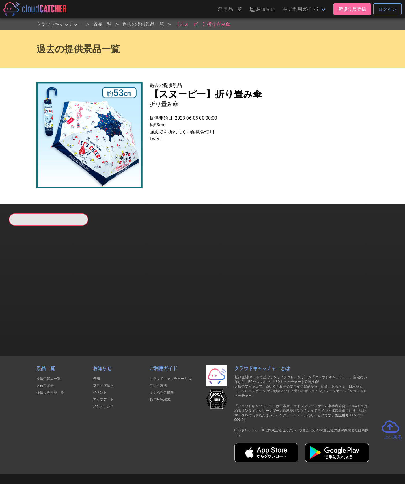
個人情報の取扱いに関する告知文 (108, 458)
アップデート (103, 370)
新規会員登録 (352, 9)
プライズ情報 (103, 356)
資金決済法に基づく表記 (187, 458)
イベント (100, 363)
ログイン (387, 9)
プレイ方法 (158, 356)
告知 (96, 349)
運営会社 (310, 458)
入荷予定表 (45, 356)
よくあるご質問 (162, 363)
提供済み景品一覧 (50, 363)
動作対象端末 (160, 370)
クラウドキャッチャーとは (170, 349)
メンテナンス (103, 377)
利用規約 (151, 458)
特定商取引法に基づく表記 (239, 458)
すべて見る (30, 301)
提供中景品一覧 (48, 349)
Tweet (156, 139)
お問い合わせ (280, 458)
